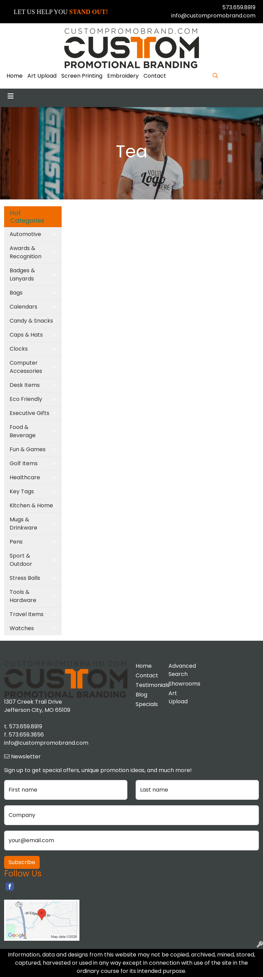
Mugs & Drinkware (23, 524)
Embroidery (123, 76)
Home (15, 76)
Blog (141, 695)
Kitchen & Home (31, 505)
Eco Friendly (26, 399)
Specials (147, 704)
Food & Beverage (23, 431)
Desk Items (25, 385)
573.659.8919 (238, 7)
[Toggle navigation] (10, 96)
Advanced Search (180, 670)
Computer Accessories (26, 367)
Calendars (23, 307)
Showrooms (180, 684)
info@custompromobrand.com (213, 15)
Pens (16, 542)
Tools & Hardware (23, 596)
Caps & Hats (26, 335)
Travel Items (26, 614)
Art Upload (42, 76)
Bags (16, 293)
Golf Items (24, 463)
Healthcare (25, 477)
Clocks (19, 349)
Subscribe (22, 862)
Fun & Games (28, 449)
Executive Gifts (29, 413)
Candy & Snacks (31, 321)
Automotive (25, 234)
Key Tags (22, 491)
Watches (22, 628)
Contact (154, 76)
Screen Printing (81, 76)
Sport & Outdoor (21, 560)
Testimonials (148, 685)
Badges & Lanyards (22, 274)
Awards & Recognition (25, 252)
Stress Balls (25, 578)
